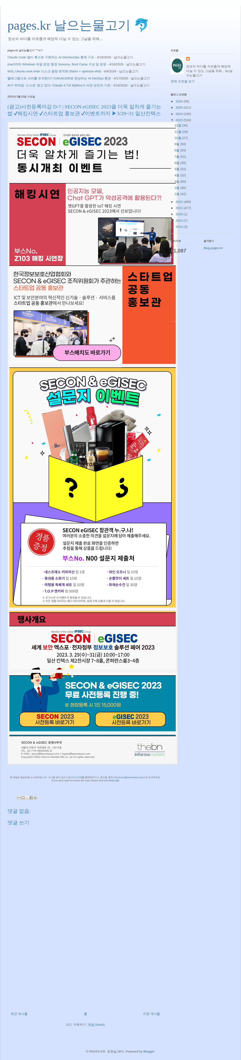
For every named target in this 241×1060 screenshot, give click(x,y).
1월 (177, 194)
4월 (177, 175)
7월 (177, 156)
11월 (178, 131)
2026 (180, 101)
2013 (180, 220)
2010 (180, 226)
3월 (177, 181)
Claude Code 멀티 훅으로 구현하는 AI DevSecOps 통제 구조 (50, 57)
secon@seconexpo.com (130, 777)
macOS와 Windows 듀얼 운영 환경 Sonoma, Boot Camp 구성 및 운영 (56, 64)
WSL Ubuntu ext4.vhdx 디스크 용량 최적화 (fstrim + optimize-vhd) (54, 71)
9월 (177, 144)
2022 (180, 202)
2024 (180, 114)
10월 (178, 138)
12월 (178, 125)
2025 (180, 107)
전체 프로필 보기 (183, 81)
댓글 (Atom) (96, 1024)
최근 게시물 (19, 1014)
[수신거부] (76, 777)
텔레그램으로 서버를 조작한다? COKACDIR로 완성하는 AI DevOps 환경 (59, 78)
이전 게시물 (151, 1014)
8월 (177, 150)
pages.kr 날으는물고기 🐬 (78, 25)
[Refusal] (113, 780)
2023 (180, 120)
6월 (177, 163)
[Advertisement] (85, 965)
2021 (180, 208)
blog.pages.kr (213, 248)
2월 (177, 187)
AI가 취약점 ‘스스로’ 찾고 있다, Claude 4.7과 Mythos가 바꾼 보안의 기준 (58, 85)
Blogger (148, 1051)
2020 (180, 214)
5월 (177, 169)
